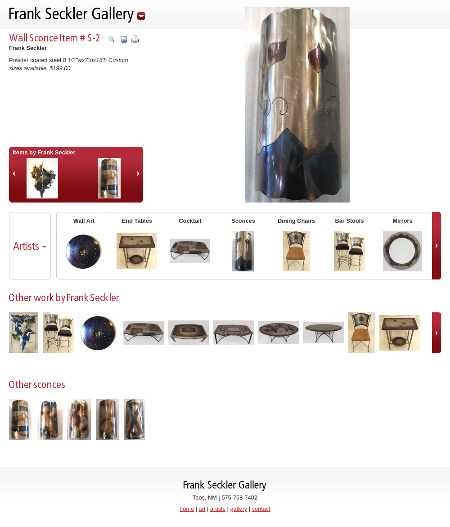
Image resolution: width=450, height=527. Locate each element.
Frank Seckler (28, 48)
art (202, 508)
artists (217, 508)
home (187, 508)
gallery (239, 508)
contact (261, 508)
